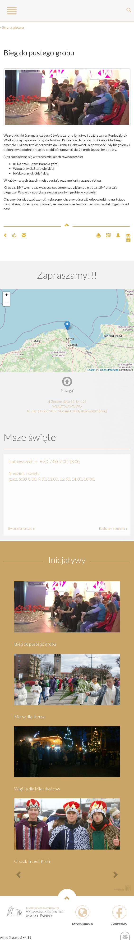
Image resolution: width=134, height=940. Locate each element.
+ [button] (6, 295)
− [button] (6, 302)
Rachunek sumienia (112, 528)
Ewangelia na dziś (20, 528)
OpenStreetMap (109, 369)
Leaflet (91, 369)
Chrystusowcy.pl (82, 924)
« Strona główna (12, 27)
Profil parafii (119, 924)
